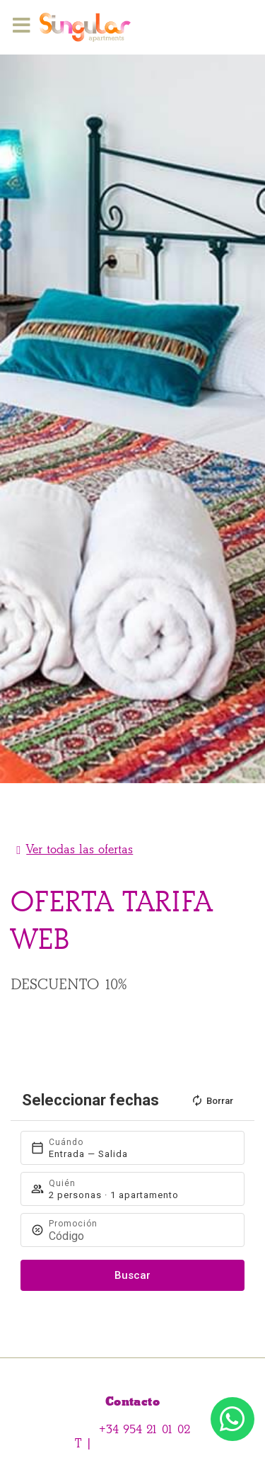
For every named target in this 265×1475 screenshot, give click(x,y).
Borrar (212, 1100)
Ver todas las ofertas (79, 849)
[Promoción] (140, 1236)
